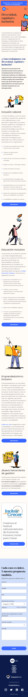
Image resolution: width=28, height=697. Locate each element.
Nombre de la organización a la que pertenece (11, 615)
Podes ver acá (6, 424)
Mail (2, 595)
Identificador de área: (7, 601)
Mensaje (3, 628)
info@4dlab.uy (14, 685)
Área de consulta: (6, 622)
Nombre (3, 582)
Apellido (3, 588)
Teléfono (14, 607)
